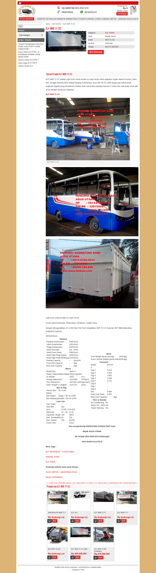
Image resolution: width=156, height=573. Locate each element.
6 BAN (51, 483)
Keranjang (122, 13)
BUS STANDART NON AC (63, 483)
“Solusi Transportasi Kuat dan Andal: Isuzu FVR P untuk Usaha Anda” (30, 46)
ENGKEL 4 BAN (52, 457)
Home (48, 24)
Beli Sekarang (96, 52)
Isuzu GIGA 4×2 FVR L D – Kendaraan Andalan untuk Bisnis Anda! (29, 54)
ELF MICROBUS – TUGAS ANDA (60, 452)
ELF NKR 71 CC (53, 28)
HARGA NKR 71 (103, 483)
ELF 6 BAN (57, 24)
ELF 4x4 (74, 513)
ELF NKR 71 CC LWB (79, 549)
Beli (54, 521)
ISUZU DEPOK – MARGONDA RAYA (61, 472)
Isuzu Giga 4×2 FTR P (27, 63)
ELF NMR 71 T (122, 513)
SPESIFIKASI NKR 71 (130, 483)
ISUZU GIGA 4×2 (25, 66)
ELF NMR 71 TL (100, 513)
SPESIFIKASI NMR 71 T (57, 513)
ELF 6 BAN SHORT (79, 483)
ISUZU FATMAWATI (54, 477)
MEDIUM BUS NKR (115, 483)
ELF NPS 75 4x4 (54, 549)
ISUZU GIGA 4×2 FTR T (28, 60)
